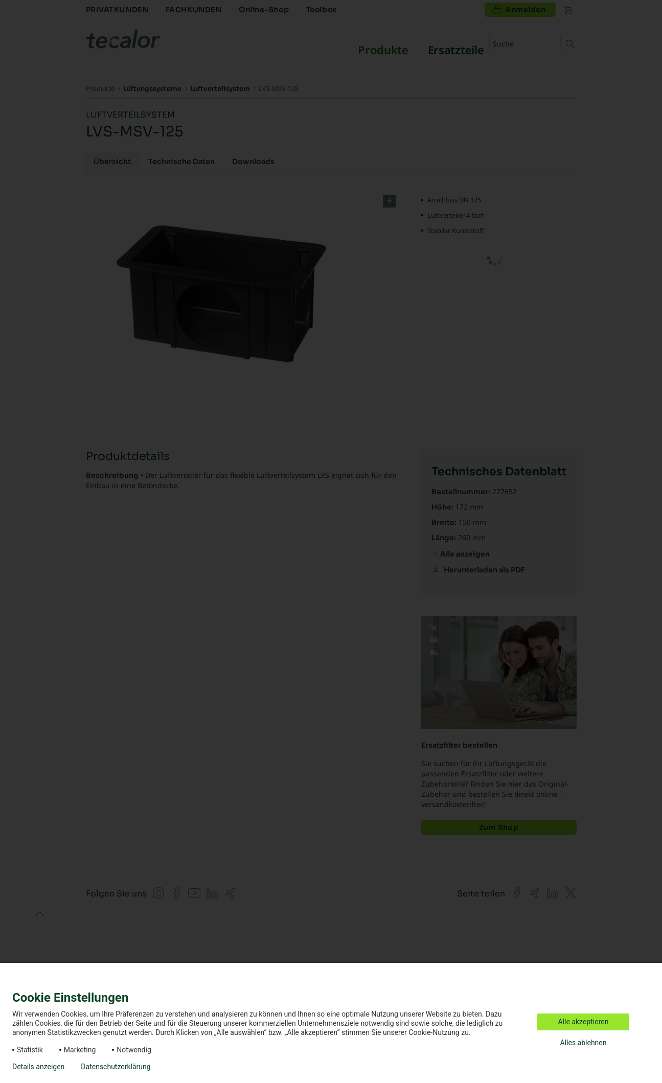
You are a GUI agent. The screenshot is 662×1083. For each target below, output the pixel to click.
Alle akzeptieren (583, 1022)
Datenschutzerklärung (115, 1067)
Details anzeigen (38, 1067)
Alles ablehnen (583, 1043)
